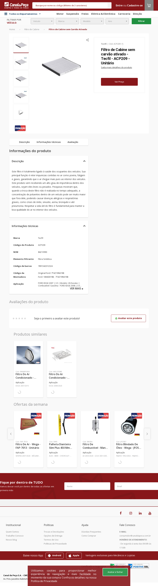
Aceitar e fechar (115, 572)
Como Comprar (89, 535)
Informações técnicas (25, 226)
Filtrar (141, 21)
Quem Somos (12, 531)
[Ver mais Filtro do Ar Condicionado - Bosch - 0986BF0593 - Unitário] (28, 355)
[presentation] (11, 434)
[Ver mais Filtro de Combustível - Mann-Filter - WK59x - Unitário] (95, 425)
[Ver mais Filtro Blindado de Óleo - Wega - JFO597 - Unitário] (129, 425)
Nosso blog (11, 539)
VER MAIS (76, 288)
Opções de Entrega (53, 535)
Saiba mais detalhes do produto (116, 67)
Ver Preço (119, 81)
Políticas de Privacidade (55, 543)
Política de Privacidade (44, 581)
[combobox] (42, 21)
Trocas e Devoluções (54, 531)
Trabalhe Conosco (15, 535)
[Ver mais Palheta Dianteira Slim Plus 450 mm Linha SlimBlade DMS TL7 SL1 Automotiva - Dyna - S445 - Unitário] (62, 425)
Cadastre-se (135, 5)
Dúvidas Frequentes (91, 531)
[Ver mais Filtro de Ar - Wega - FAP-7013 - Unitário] (28, 425)
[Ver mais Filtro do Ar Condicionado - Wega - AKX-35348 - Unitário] (62, 355)
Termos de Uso (51, 539)
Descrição (18, 161)
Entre (119, 5)
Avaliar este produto (128, 318)
